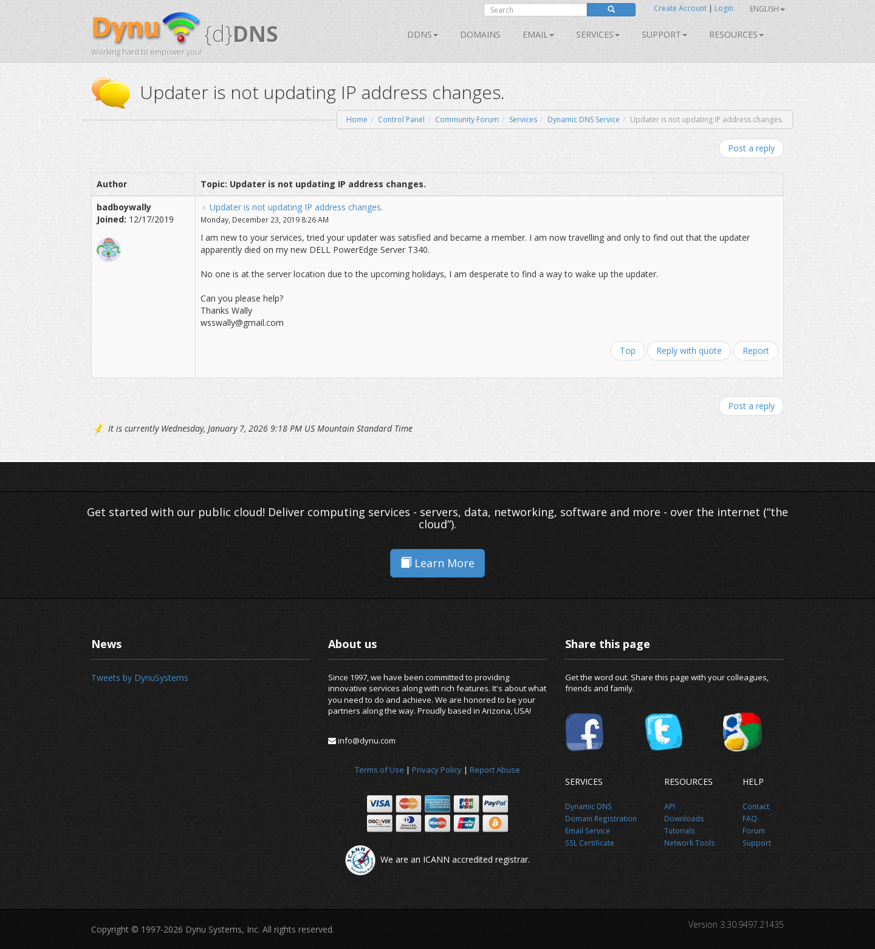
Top (628, 350)
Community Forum (467, 119)
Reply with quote (689, 350)
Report (756, 350)
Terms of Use (379, 769)
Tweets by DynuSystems (139, 677)
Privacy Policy (437, 769)
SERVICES (598, 34)
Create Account (680, 8)
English (767, 9)
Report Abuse (495, 769)
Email (538, 34)
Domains (480, 34)
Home (357, 119)
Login (724, 8)
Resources (736, 34)
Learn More (437, 563)
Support (664, 34)
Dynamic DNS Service (583, 119)
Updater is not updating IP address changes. (296, 207)
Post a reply (751, 148)
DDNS (422, 34)
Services (523, 119)
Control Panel (401, 119)
